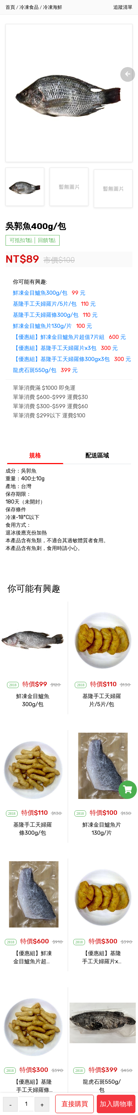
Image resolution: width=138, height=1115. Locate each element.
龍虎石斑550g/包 (102, 1090)
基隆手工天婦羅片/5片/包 (101, 704)
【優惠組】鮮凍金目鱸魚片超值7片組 (32, 961)
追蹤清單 (122, 7)
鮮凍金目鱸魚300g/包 (32, 704)
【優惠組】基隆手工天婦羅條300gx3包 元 (72, 363)
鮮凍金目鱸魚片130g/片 (101, 832)
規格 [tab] (35, 459)
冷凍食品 (29, 7)
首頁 (10, 7)
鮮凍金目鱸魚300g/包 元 (49, 297)
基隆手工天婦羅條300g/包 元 (55, 319)
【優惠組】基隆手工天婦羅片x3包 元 (65, 352)
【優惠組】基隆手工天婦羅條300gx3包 (32, 1090)
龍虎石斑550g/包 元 (45, 374)
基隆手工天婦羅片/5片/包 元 (54, 308)
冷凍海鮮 (52, 7)
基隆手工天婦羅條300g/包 (32, 832)
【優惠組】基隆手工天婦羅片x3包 (101, 961)
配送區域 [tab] (97, 459)
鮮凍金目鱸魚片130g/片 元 (52, 330)
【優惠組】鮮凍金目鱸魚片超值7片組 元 (69, 341)
